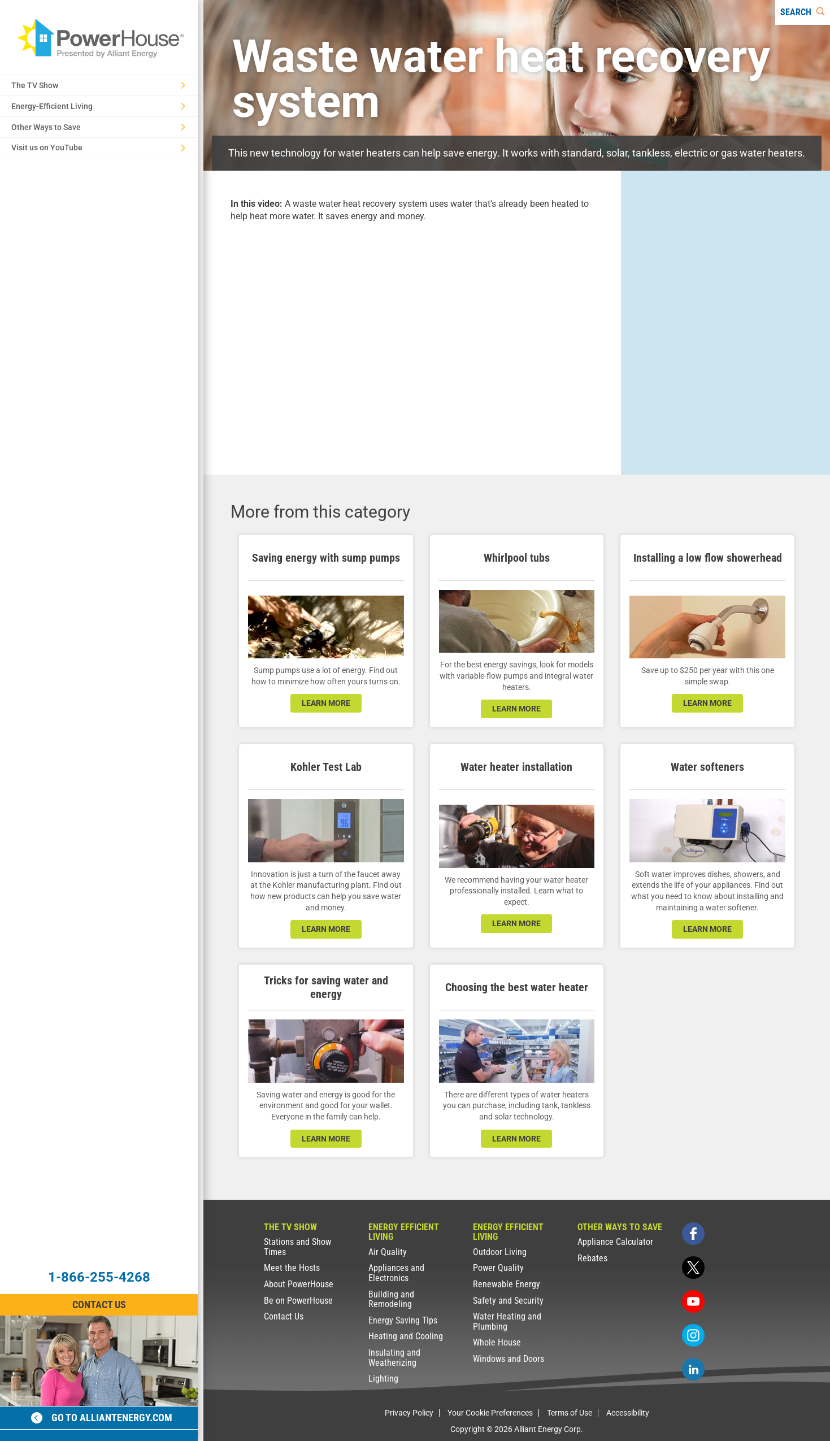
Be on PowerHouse (298, 1300)
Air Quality (387, 1252)
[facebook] (693, 1233)
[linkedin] (693, 1369)
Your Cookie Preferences (490, 1412)
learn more (326, 703)
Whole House (497, 1342)
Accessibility (627, 1412)
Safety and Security (508, 1300)
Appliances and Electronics (396, 1272)
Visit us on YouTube (98, 147)
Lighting (383, 1378)
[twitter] (693, 1267)
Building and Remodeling (391, 1299)
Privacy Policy (409, 1412)
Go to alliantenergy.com (101, 1417)
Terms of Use (569, 1412)
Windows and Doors (508, 1358)
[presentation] (412, 338)
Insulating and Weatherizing (394, 1357)
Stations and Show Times (297, 1246)
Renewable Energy (506, 1284)
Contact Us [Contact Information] (99, 1304)
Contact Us (283, 1316)
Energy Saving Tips (402, 1320)
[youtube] (693, 1301)
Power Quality (498, 1267)
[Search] (802, 12)
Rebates (592, 1258)
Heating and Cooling (405, 1336)
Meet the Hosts (292, 1267)
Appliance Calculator (615, 1241)
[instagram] (693, 1335)
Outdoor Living (500, 1252)
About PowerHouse (298, 1284)
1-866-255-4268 (99, 1277)
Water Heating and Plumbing (507, 1321)
